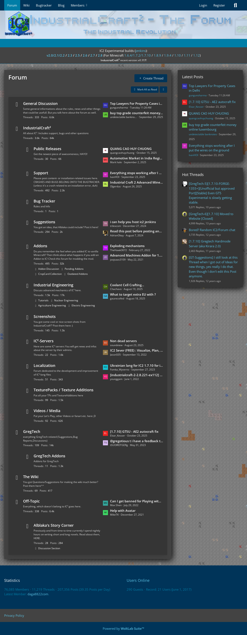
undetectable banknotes (203, 134)
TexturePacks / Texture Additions (63, 389)
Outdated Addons (77, 274)
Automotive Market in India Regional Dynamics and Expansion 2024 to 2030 (136, 158)
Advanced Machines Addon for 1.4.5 (136, 255)
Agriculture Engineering (52, 305)
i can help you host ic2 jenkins (133, 222)
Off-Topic (31, 501)
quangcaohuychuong (201, 118)
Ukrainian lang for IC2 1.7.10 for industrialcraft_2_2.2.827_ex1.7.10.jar (136, 365)
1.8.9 (157, 55)
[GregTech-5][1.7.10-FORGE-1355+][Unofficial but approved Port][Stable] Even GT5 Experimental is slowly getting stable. (212, 192)
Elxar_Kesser (196, 106)
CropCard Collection (50, 274)
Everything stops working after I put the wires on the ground (136, 173)
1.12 (196, 55)
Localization (44, 365)
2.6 (85, 55)
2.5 (77, 55)
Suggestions (44, 221)
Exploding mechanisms (127, 246)
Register (219, 5)
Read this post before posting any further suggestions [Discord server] (136, 231)
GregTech (31, 431)
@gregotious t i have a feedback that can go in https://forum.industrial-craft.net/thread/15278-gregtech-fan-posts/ (136, 441)
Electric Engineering (83, 305)
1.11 (187, 55)
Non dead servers (123, 341)
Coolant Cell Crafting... (127, 285)
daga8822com (38, 594)
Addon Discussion (48, 269)
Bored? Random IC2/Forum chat (212, 230)
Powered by (123, 628)
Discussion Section (49, 548)
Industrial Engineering (53, 284)
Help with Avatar (122, 510)
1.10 (177, 55)
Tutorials (43, 300)
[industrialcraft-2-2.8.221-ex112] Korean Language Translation (136, 375)
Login (203, 5)
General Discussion (40, 103)
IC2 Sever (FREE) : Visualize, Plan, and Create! (136, 350)
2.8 (100, 55)
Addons (40, 245)
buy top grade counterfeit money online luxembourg (136, 113)
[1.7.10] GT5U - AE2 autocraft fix (134, 431)
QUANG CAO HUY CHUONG (131, 149)
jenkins (140, 51)
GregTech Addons (49, 455)
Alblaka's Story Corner (54, 525)
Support (41, 172)
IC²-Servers (44, 340)
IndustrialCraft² (37, 127)
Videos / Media (47, 410)
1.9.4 (167, 55)
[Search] (235, 5)
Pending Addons (74, 269)
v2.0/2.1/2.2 (56, 55)
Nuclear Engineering (66, 300)
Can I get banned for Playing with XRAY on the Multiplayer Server (136, 501)
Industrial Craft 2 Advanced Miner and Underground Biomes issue (136, 182)
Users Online (138, 580)
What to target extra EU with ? (133, 294)
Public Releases (47, 148)
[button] (163, 89)
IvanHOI (193, 155)
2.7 (92, 55)
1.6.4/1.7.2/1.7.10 (137, 55)
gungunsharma (198, 95)
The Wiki (30, 476)
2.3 (70, 55)
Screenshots (45, 316)
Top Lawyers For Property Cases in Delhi (136, 103)
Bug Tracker (44, 201)
